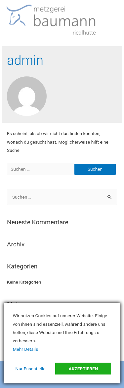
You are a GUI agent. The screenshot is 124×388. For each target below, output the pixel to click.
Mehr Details (25, 349)
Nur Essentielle (31, 368)
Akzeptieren (83, 368)
